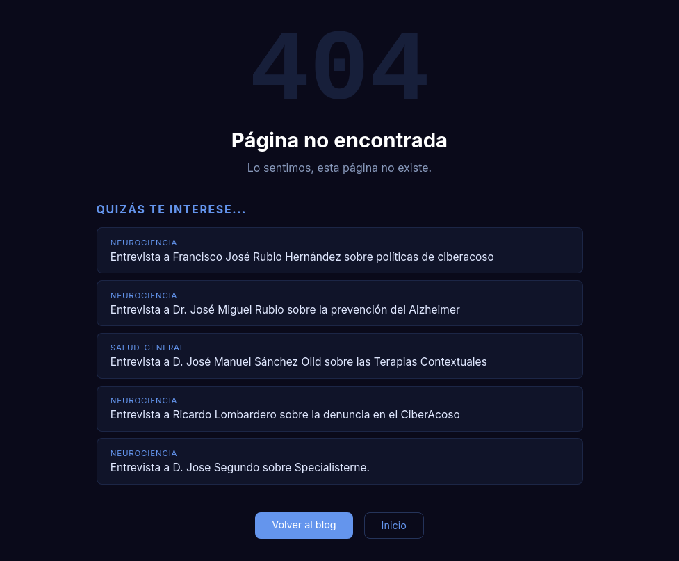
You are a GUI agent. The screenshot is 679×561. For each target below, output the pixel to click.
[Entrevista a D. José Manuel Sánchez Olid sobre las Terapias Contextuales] (340, 356)
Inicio (394, 525)
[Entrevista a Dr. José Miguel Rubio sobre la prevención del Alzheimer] (340, 303)
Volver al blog (304, 524)
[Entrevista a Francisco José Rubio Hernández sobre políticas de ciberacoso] (340, 250)
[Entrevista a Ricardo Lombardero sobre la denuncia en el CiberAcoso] (340, 409)
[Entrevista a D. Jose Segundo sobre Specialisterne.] (340, 461)
